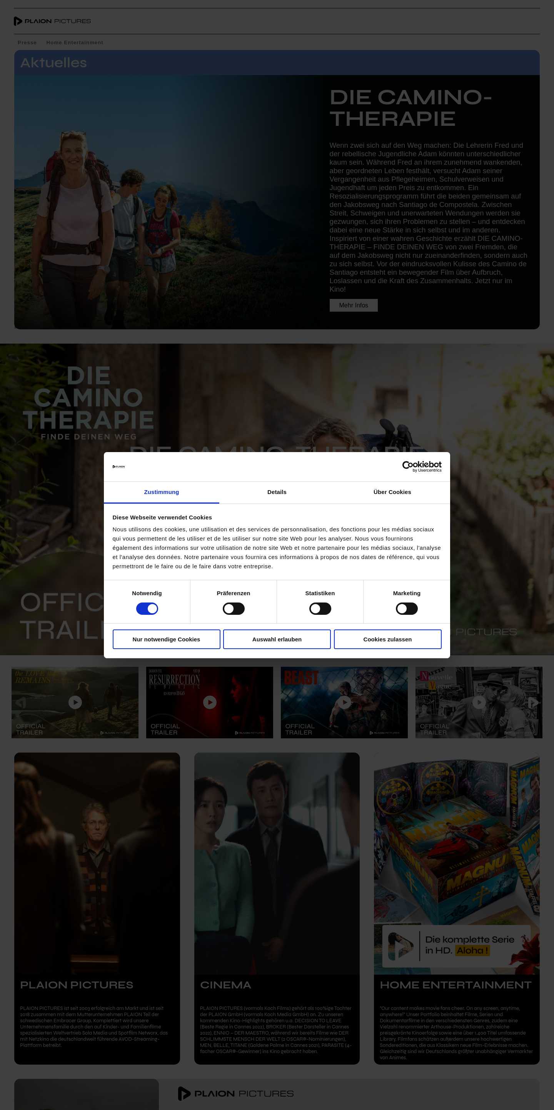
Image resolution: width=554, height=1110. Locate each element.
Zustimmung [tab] (161, 492)
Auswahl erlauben (277, 639)
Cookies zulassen (388, 639)
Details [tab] (277, 492)
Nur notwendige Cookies (166, 639)
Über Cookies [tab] (392, 492)
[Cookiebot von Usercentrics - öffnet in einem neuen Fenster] (408, 466)
